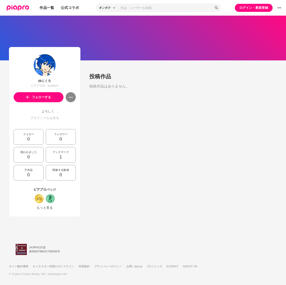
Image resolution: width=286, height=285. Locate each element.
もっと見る (45, 207)
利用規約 (84, 266)
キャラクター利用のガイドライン (53, 266)
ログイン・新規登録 (253, 7)
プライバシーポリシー (108, 266)
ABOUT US (190, 266)
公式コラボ (70, 8)
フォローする (38, 97)
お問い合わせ (134, 266)
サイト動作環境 (18, 266)
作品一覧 (47, 8)
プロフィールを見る (44, 118)
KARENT (172, 266)
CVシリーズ (154, 266)
